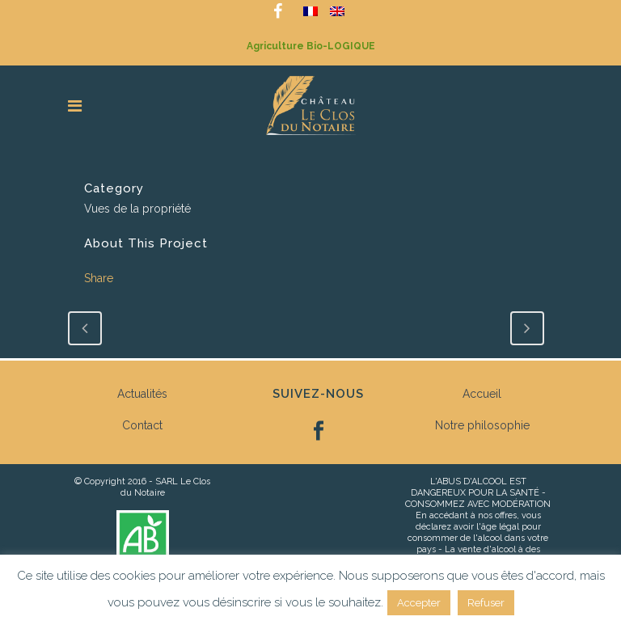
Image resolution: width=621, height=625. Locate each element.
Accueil (482, 393)
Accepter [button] (419, 603)
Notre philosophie (482, 425)
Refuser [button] (486, 603)
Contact (142, 425)
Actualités (142, 393)
